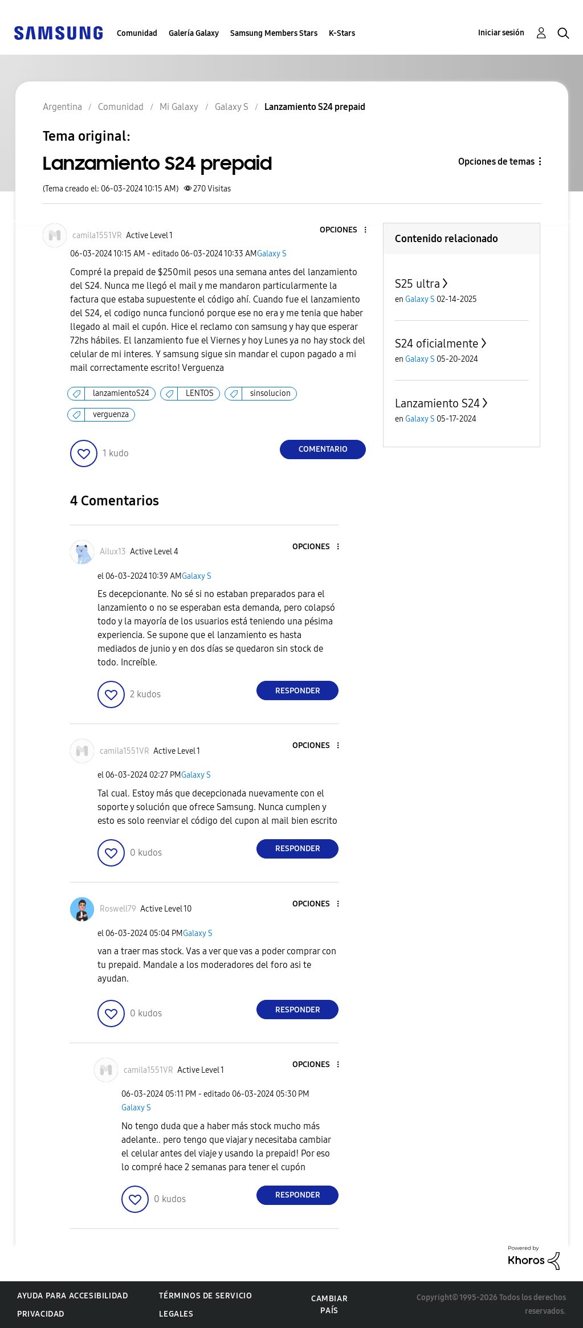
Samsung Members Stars (273, 33)
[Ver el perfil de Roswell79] (118, 909)
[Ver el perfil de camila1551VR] (97, 235)
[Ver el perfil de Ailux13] (113, 552)
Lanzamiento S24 (437, 403)
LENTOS (200, 393)
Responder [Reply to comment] (297, 691)
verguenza (111, 414)
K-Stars (342, 33)
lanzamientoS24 (121, 393)
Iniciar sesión (501, 33)
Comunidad (137, 33)
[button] (346, 230)
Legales (176, 1314)
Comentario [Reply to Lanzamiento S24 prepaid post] (323, 449)
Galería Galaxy (194, 33)
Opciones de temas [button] (496, 161)
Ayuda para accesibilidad (72, 1296)
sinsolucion (270, 393)
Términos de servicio (205, 1296)
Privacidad (40, 1314)
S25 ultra (417, 284)
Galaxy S (272, 254)
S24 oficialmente (437, 343)
